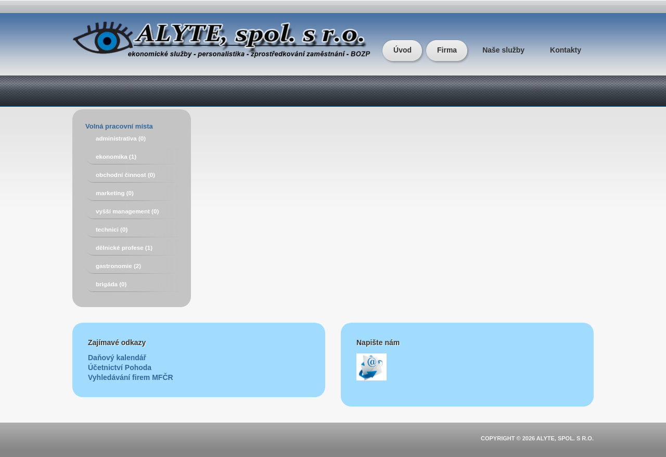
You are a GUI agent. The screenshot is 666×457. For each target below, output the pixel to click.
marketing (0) (115, 192)
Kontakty (565, 50)
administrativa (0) (121, 138)
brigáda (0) (111, 284)
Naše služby (503, 50)
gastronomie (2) (118, 265)
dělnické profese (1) (124, 247)
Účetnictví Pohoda (119, 367)
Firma (447, 50)
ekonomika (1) (116, 156)
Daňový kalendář (117, 357)
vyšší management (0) (127, 211)
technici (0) (111, 229)
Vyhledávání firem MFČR (130, 377)
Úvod (402, 50)
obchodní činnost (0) (125, 174)
